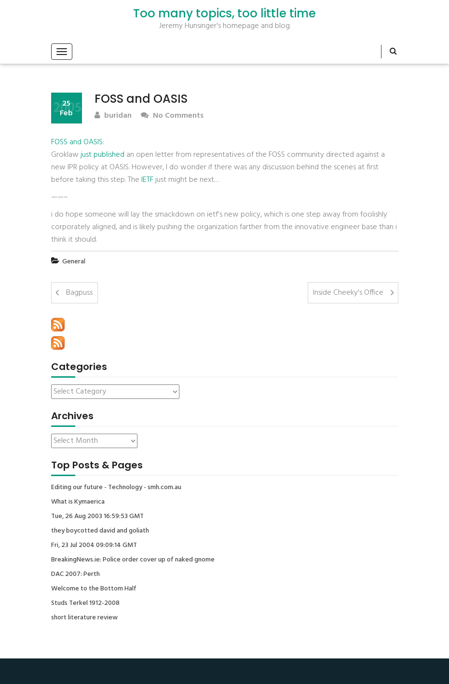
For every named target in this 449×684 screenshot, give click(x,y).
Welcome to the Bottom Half (93, 589)
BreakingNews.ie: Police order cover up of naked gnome (133, 560)
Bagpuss (79, 293)
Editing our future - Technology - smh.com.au (116, 487)
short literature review (84, 618)
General (73, 261)
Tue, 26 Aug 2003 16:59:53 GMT (97, 516)
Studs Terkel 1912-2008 (85, 603)
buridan (113, 116)
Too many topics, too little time (224, 13)
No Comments (172, 116)
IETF (147, 180)
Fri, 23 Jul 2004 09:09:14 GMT (94, 545)
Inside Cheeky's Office (348, 293)
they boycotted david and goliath (100, 531)
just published (102, 155)
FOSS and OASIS (77, 142)
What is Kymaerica (78, 502)
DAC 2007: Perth (75, 574)
